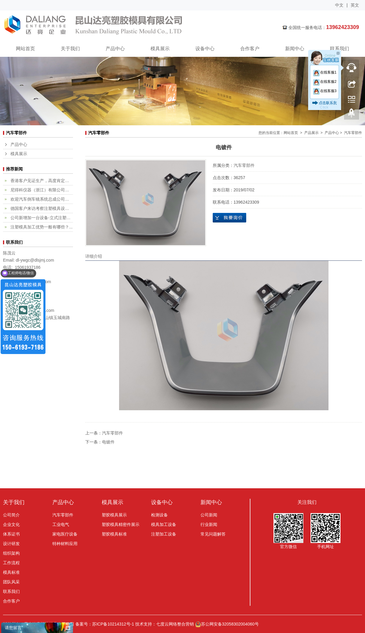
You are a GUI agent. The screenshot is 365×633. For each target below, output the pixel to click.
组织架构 (11, 553)
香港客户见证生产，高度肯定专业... (41, 180)
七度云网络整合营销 (175, 624)
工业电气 (60, 524)
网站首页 (25, 48)
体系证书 (11, 534)
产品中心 (115, 48)
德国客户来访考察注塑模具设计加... (41, 208)
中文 (339, 5)
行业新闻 (208, 524)
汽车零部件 (244, 165)
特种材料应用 (64, 543)
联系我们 (339, 48)
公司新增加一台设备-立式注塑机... (41, 217)
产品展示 (311, 133)
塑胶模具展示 (114, 514)
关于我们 (70, 48)
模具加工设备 (163, 524)
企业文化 (11, 524)
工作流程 (11, 562)
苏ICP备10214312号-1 (113, 624)
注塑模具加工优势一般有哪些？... (41, 227)
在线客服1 (325, 72)
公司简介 (11, 514)
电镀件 (108, 442)
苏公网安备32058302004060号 (227, 624)
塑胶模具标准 (114, 534)
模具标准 (11, 572)
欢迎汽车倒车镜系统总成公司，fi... (41, 199)
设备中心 (205, 48)
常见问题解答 (213, 534)
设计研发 (11, 543)
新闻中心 (294, 48)
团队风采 (11, 581)
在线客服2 (325, 82)
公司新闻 (208, 514)
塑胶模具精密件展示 (120, 524)
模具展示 (160, 48)
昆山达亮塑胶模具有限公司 (130, 25)
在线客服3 (325, 91)
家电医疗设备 (64, 534)
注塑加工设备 (163, 534)
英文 (355, 5)
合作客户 (249, 48)
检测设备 (159, 514)
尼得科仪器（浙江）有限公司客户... (41, 189)
